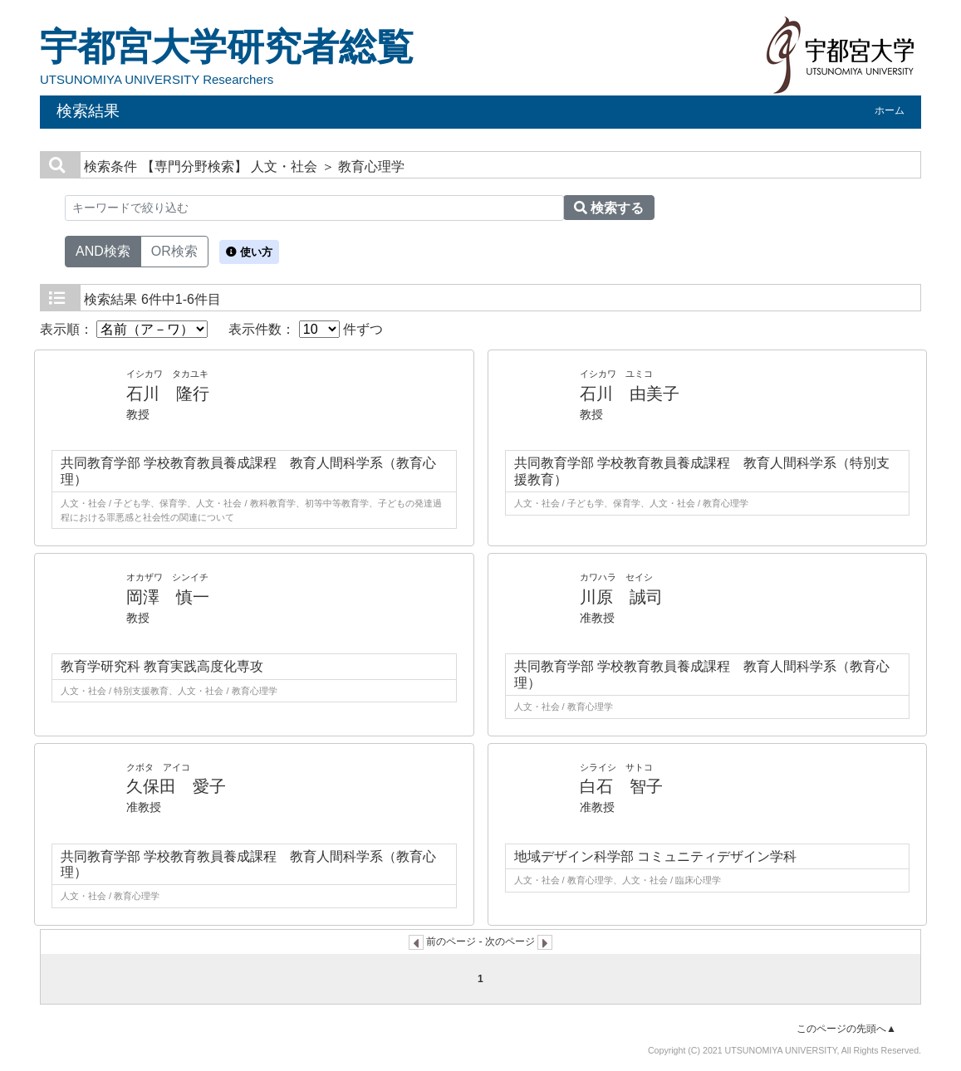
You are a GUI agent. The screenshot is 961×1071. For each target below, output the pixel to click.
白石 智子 (621, 786)
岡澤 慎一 (167, 597)
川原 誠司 (621, 597)
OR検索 (174, 250)
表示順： (124, 329)
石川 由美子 (629, 393)
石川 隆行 (167, 393)
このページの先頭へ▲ (846, 1028)
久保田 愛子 (176, 786)
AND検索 (103, 250)
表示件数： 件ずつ (305, 329)
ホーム (890, 110)
